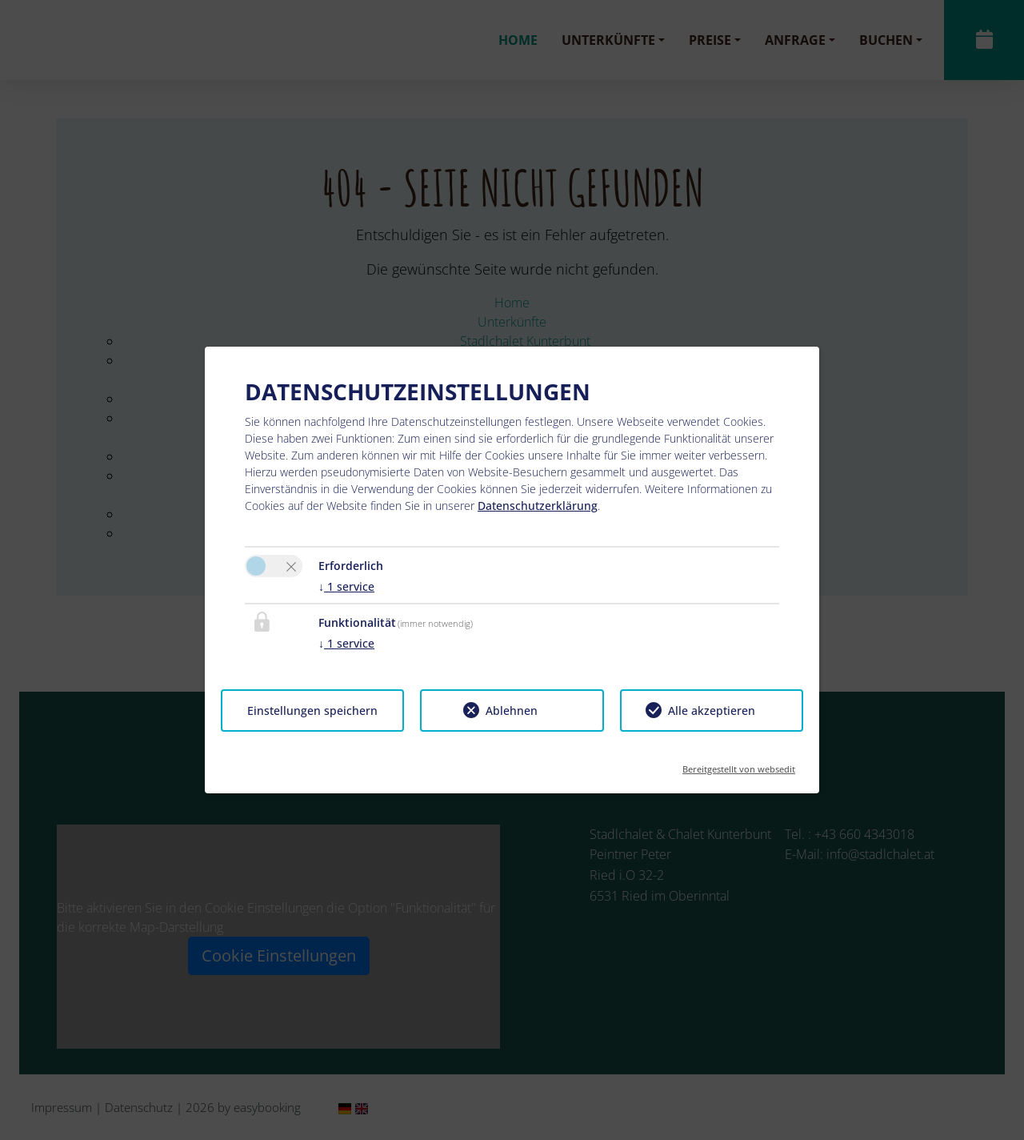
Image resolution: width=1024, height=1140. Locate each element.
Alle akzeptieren (711, 710)
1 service (346, 586)
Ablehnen (512, 710)
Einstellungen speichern (312, 710)
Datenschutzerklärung (538, 505)
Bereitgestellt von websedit (738, 764)
